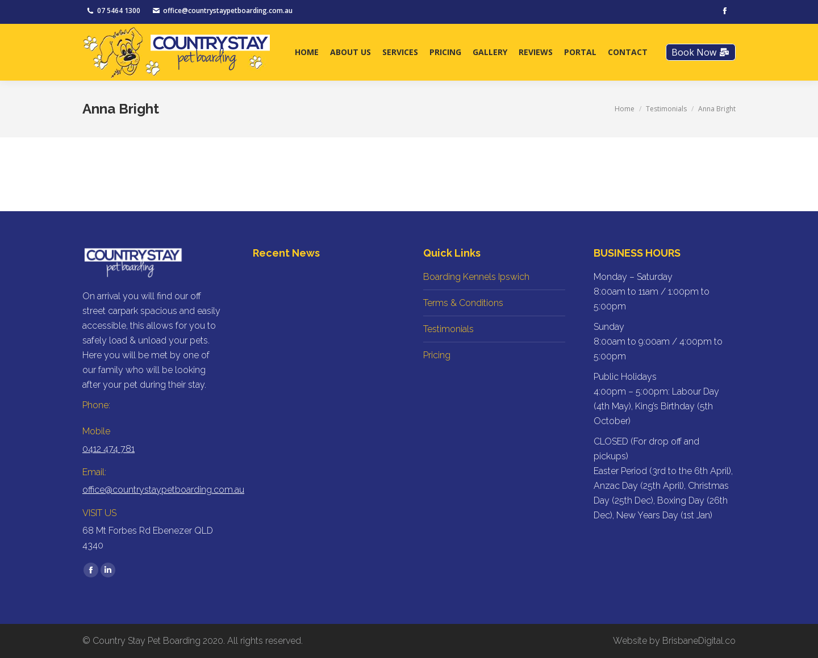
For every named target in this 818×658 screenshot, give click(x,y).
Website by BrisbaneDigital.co (674, 640)
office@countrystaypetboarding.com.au (228, 10)
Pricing (436, 355)
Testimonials (448, 329)
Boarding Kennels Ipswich (476, 276)
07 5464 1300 (118, 10)
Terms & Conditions (463, 302)
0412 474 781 (108, 448)
